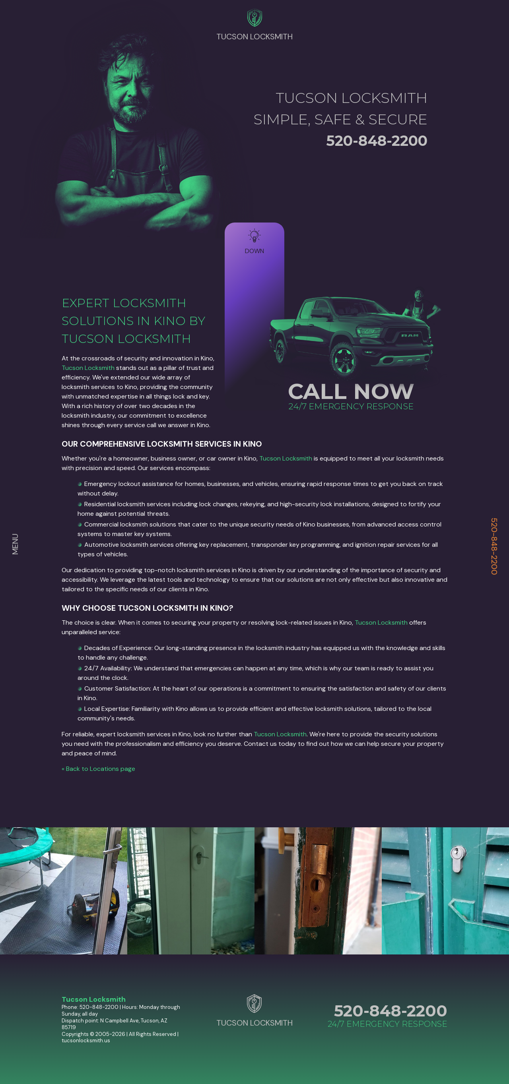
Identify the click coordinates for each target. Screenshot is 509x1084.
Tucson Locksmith (88, 368)
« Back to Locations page (98, 769)
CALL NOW (351, 391)
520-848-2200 (494, 546)
